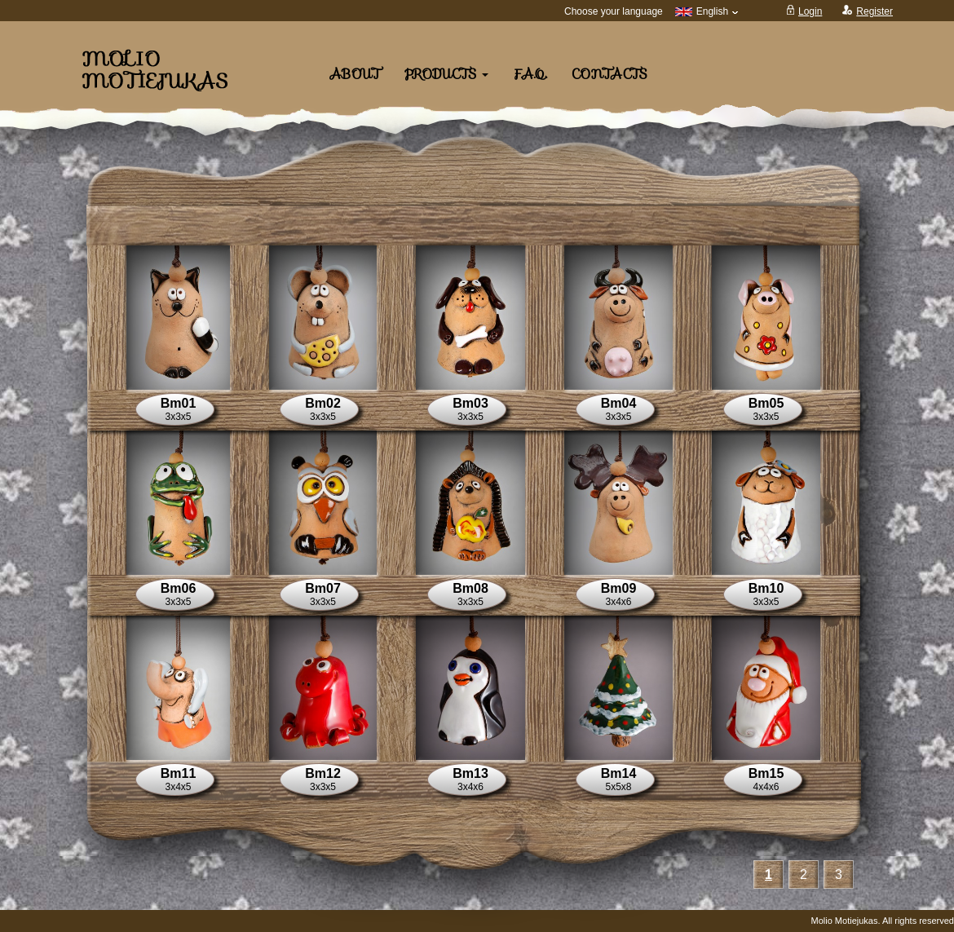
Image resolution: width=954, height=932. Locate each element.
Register (874, 11)
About (355, 74)
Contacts (609, 74)
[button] (178, 317)
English (706, 11)
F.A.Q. (530, 74)
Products (446, 74)
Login (810, 11)
